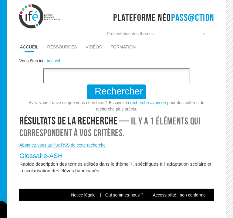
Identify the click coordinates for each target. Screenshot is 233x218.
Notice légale (83, 195)
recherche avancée (148, 102)
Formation (123, 47)
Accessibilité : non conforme (179, 195)
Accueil (29, 47)
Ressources (62, 47)
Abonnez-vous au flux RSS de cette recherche (62, 145)
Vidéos (94, 47)
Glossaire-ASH (41, 156)
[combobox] (159, 33)
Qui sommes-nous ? (124, 195)
